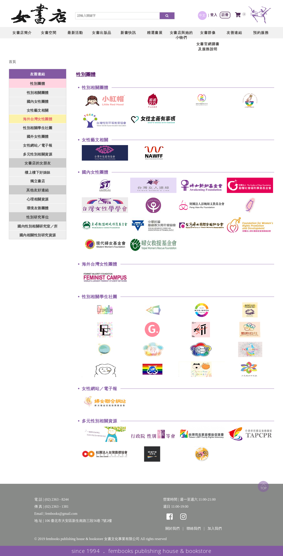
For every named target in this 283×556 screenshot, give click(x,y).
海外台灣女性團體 (37, 119)
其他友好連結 (37, 190)
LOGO (38, 14)
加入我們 (215, 528)
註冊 (225, 15)
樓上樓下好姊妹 (37, 172)
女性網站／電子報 (37, 145)
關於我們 (172, 528)
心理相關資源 (38, 199)
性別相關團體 (38, 93)
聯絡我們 (194, 528)
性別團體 (37, 84)
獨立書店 (37, 181)
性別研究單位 (37, 217)
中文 (202, 15)
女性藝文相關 (38, 110)
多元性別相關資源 (37, 154)
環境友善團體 (38, 208)
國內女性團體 (38, 101)
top (263, 486)
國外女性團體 (38, 136)
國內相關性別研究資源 (37, 235)
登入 (213, 15)
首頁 (12, 62)
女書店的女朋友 (38, 163)
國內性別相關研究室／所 (37, 226)
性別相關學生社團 (37, 128)
